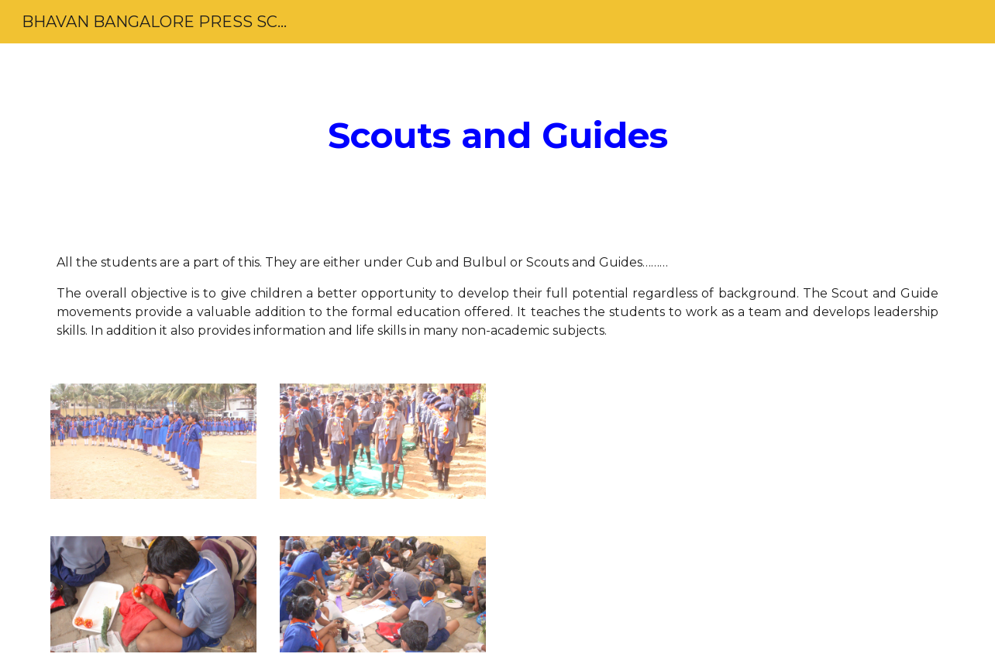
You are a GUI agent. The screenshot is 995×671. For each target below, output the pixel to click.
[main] (497, 136)
